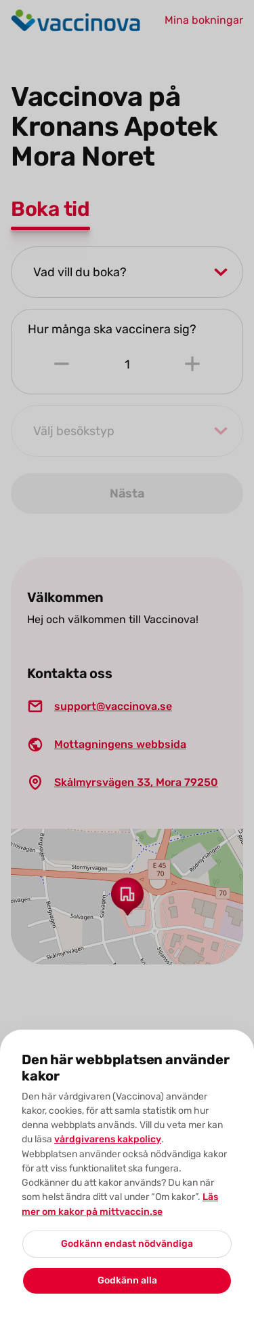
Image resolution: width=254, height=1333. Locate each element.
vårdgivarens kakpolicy (107, 1139)
